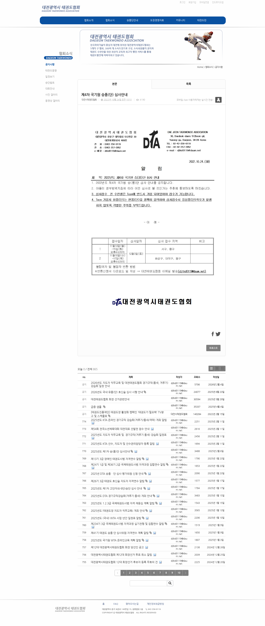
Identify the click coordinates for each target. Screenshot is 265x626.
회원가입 (192, 2)
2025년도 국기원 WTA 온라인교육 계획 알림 (116, 540)
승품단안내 (132, 20)
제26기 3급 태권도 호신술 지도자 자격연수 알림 (117, 481)
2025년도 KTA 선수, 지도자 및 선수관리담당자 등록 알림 (123, 443)
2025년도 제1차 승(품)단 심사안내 (110, 451)
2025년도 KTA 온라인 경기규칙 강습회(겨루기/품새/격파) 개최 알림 (129, 419)
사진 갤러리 (51, 94)
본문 (114, 83)
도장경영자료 (157, 20)
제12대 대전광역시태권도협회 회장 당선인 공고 (117, 547)
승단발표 (49, 82)
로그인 (182, 2)
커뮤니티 (180, 20)
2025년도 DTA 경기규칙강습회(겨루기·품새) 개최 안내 (121, 495)
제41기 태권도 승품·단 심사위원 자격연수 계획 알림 (120, 532)
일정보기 (49, 76)
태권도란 (201, 20)
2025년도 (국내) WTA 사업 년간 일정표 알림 (116, 518)
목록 (188, 83)
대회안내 (49, 88)
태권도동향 (51, 70)
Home (200, 67)
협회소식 (110, 20)
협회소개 (88, 20)
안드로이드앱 (217, 2)
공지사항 (49, 64)
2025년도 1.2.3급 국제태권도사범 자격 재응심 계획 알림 (122, 503)
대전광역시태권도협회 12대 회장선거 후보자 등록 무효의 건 (124, 562)
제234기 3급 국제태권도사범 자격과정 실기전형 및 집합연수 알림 (127, 523)
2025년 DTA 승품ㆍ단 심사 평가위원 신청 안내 (117, 473)
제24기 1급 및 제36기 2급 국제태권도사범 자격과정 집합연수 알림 (128, 464)
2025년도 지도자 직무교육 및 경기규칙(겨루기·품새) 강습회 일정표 (129, 434)
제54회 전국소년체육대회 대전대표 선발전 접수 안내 (120, 428)
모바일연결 (204, 2)
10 (179, 572)
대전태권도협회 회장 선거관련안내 (110, 399)
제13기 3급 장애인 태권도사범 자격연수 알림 (116, 458)
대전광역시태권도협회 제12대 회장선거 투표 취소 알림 (121, 554)
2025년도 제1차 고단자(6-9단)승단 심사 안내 (117, 488)
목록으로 (213, 348)
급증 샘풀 (98, 406)
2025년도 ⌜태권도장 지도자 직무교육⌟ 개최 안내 (118, 510)
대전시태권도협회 (89, 99)
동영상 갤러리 (52, 100)
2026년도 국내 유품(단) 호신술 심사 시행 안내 (118, 392)
